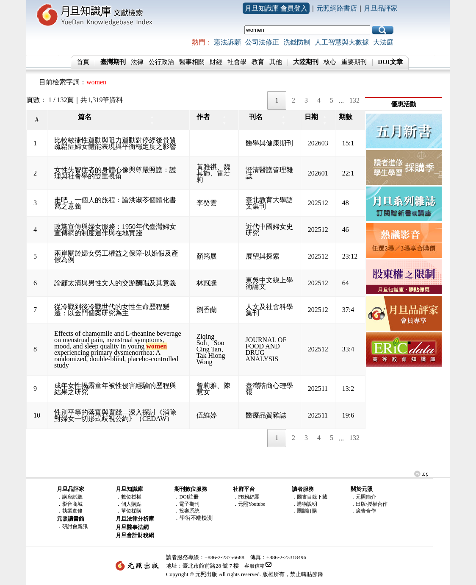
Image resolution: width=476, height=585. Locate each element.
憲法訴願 (227, 42)
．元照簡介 (363, 497)
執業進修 (72, 511)
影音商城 (72, 504)
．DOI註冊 (186, 497)
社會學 (236, 61)
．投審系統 (186, 511)
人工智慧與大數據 (342, 42)
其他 (275, 61)
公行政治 (161, 61)
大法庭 (383, 42)
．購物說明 (304, 504)
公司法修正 (262, 42)
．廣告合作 (363, 511)
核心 (330, 61)
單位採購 (131, 511)
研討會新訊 (75, 526)
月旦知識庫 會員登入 (276, 8)
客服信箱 (254, 566)
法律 (137, 61)
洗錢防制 (296, 42)
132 (354, 100)
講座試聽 (72, 497)
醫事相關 (192, 61)
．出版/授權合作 (369, 504)
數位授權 (131, 497)
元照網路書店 (336, 8)
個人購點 (131, 504)
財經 (216, 61)
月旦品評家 (381, 8)
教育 (258, 61)
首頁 (83, 61)
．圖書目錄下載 (309, 497)
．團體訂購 (304, 511)
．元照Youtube (249, 504)
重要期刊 (354, 61)
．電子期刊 (186, 504)
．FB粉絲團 (246, 497)
